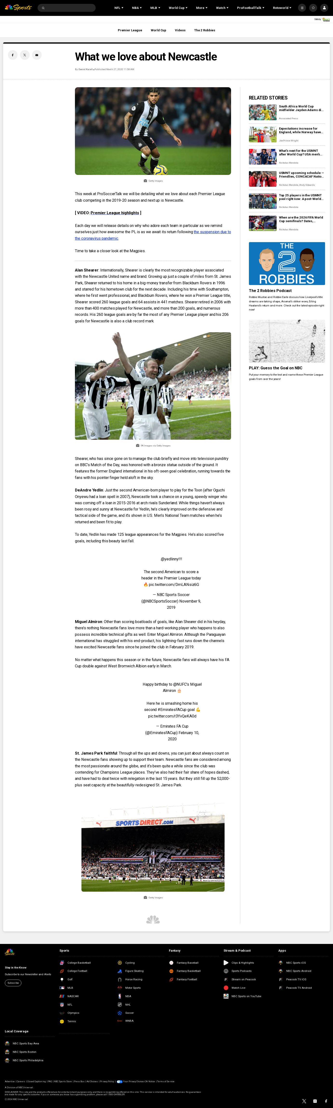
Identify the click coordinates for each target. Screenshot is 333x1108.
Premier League (130, 30)
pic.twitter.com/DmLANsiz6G (174, 584)
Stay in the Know (16, 967)
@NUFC (180, 684)
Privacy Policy (107, 1081)
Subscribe (13, 983)
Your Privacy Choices (133, 1081)
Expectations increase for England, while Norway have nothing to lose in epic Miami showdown (300, 130)
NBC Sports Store (63, 1081)
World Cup (158, 30)
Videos (180, 30)
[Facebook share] (13, 55)
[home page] (18, 8)
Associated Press (288, 118)
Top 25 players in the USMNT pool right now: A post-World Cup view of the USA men (300, 197)
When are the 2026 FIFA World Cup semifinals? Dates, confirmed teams (301, 219)
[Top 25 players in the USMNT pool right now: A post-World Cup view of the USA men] (263, 201)
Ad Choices (92, 1081)
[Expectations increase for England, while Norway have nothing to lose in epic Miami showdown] (263, 134)
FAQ (50, 1081)
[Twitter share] (25, 55)
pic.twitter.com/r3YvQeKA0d (172, 716)
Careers (21, 1081)
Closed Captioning (36, 1081)
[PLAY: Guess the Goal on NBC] (287, 341)
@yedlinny (169, 559)
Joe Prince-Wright (288, 140)
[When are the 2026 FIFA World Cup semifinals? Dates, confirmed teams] (263, 223)
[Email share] (37, 55)
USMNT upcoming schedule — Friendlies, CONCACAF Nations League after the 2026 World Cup (302, 174)
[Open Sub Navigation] (122, 8)
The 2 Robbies (204, 30)
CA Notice (150, 1081)
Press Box (79, 1081)
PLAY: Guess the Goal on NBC (276, 368)
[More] (302, 8)
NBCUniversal (25, 1087)
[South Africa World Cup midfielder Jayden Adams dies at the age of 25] (263, 112)
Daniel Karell (86, 69)
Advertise (10, 1081)
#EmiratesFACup (172, 709)
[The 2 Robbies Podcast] (287, 263)
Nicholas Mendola (288, 162)
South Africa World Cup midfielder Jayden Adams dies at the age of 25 (302, 108)
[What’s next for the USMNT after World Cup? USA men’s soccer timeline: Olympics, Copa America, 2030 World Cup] (263, 157)
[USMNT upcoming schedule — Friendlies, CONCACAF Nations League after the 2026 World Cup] (263, 179)
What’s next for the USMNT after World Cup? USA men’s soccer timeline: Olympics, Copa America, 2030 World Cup (299, 152)
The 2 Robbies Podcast (270, 290)
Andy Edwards (307, 185)
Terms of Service (165, 1081)
